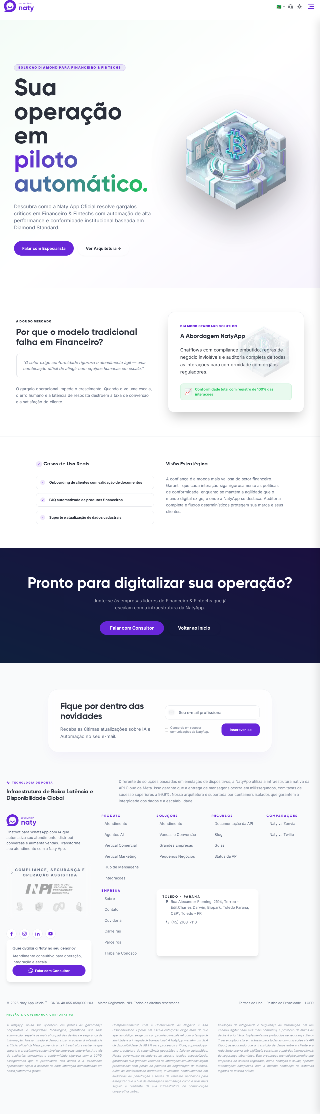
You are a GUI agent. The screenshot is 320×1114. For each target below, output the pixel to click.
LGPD (309, 1003)
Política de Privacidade (283, 1003)
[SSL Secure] (79, 907)
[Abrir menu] (311, 7)
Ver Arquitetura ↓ (103, 248)
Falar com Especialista (44, 248)
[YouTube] (51, 934)
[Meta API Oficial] (59, 907)
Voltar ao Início (194, 628)
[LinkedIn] (37, 934)
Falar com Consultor (132, 628)
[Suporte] (290, 6)
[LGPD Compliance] (18, 907)
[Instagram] (25, 934)
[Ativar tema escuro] (299, 6)
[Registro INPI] (49, 890)
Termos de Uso (250, 1003)
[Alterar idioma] (281, 7)
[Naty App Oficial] (23, 6)
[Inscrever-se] (241, 729)
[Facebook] (11, 934)
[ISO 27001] (39, 907)
